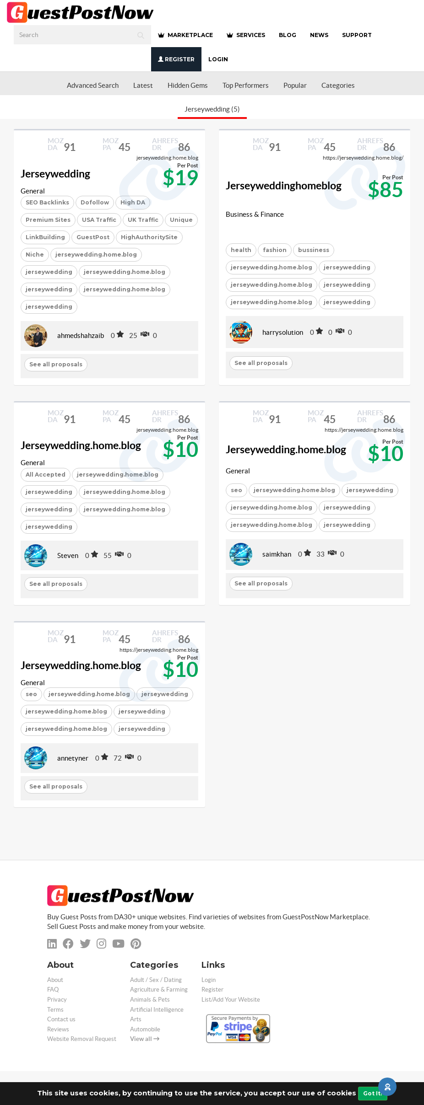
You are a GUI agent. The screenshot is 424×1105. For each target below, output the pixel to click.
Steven (67, 555)
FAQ (53, 989)
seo (236, 490)
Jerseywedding (55, 174)
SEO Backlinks (47, 202)
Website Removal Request (81, 1038)
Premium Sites (48, 219)
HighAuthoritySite (149, 237)
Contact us (61, 1019)
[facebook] (68, 944)
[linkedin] (52, 944)
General (33, 191)
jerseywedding (49, 271)
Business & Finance (255, 214)
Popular (295, 85)
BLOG (287, 35)
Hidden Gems (188, 85)
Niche (35, 254)
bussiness (313, 250)
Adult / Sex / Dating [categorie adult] (156, 979)
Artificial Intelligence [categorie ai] (157, 1009)
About (55, 979)
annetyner (72, 758)
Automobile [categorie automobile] (145, 1029)
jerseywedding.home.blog (96, 254)
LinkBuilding (45, 237)
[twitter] (85, 944)
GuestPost (92, 237)
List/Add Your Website (230, 999)
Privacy (57, 999)
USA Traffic (99, 219)
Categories (338, 85)
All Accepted (45, 474)
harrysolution (282, 332)
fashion (275, 250)
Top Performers (246, 85)
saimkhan (276, 554)
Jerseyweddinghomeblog (284, 186)
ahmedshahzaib (80, 335)
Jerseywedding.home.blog (81, 445)
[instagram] (101, 944)
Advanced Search (93, 85)
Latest (143, 85)
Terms (55, 1009)
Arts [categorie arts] (135, 1019)
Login (218, 59)
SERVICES (246, 35)
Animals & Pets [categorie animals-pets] (150, 999)
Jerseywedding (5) (212, 109)
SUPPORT (357, 35)
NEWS (319, 35)
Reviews (58, 1029)
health (241, 250)
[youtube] (118, 944)
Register (176, 59)
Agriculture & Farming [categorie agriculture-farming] (159, 989)
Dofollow (95, 202)
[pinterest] (135, 944)
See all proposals (55, 364)
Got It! (372, 1093)
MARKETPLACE (185, 35)
